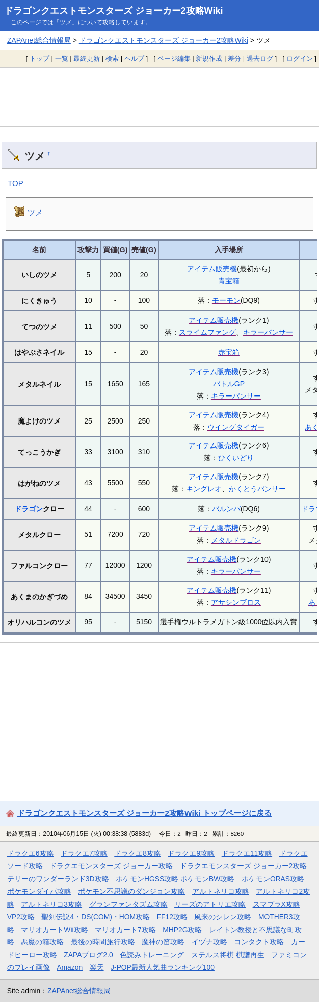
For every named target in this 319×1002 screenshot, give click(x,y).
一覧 (61, 58)
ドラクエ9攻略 (191, 853)
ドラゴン (28, 509)
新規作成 (209, 58)
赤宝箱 (229, 352)
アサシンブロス (236, 602)
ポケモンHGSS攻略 (147, 879)
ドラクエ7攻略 (84, 853)
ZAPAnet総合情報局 (39, 40)
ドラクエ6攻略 (30, 853)
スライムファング (207, 332)
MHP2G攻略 (182, 930)
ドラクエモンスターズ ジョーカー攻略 (111, 866)
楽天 (97, 967)
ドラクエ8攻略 (137, 853)
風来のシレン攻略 (222, 917)
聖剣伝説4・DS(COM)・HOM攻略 (95, 917)
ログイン (299, 58)
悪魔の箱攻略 (42, 942)
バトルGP (229, 384)
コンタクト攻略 (259, 942)
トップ (39, 58)
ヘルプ (134, 58)
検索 (112, 58)
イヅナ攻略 (209, 942)
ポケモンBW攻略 (207, 879)
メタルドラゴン (236, 540)
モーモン (226, 300)
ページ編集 (174, 58)
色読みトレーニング (152, 955)
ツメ (35, 212)
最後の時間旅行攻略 (103, 942)
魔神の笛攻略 (163, 942)
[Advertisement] (159, 96)
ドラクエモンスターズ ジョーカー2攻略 (243, 866)
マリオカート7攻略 (125, 930)
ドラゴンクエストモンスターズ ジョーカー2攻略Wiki (113, 11)
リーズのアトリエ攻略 (210, 904)
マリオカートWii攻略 (54, 930)
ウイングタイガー (235, 427)
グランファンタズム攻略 (128, 904)
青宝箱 (229, 281)
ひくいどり (236, 458)
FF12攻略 (172, 917)
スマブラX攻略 (276, 904)
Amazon (70, 967)
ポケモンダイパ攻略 (39, 891)
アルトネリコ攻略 (220, 891)
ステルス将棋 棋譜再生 (227, 955)
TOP (15, 183)
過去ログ (260, 58)
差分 (234, 58)
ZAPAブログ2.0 (88, 955)
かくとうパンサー (257, 489)
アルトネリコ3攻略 (51, 904)
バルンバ (226, 509)
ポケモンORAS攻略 (273, 879)
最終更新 (86, 58)
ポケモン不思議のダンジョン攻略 (131, 891)
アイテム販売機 (212, 269)
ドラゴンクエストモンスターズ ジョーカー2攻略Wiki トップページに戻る (144, 813)
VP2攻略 (21, 917)
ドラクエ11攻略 (247, 853)
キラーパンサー (268, 332)
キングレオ (204, 489)
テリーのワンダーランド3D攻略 (58, 879)
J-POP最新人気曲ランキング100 (163, 967)
